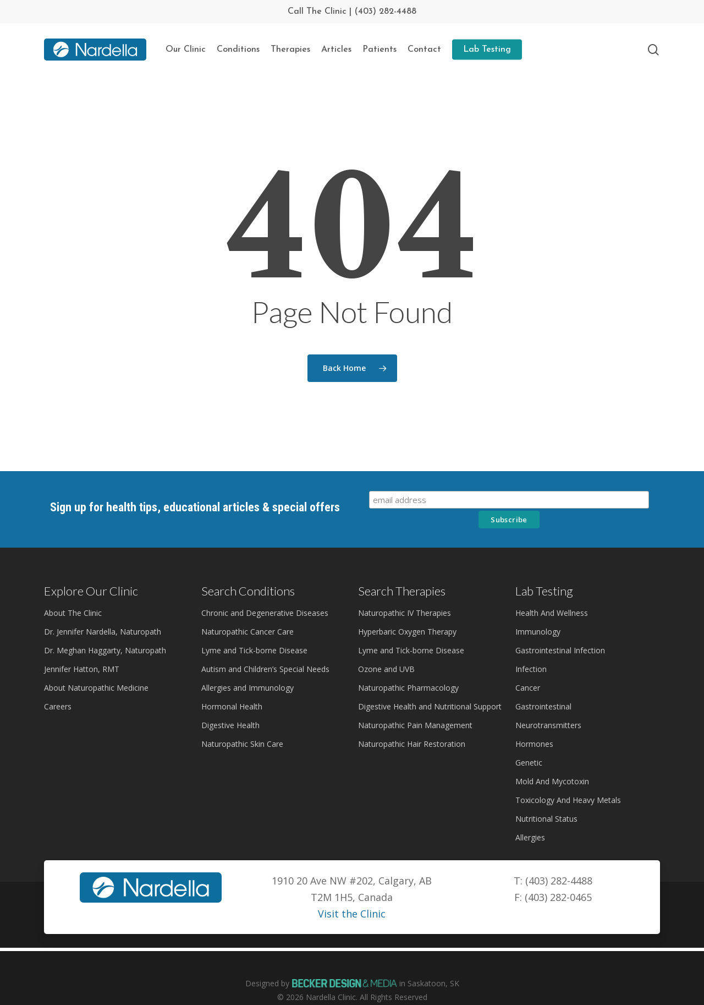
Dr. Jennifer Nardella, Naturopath (102, 612)
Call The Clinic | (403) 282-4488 (352, 11)
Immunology (537, 612)
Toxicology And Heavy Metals (568, 780)
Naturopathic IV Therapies (404, 593)
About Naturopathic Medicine (96, 668)
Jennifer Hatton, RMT (81, 649)
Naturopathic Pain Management (415, 705)
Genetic (528, 743)
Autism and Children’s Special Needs (265, 649)
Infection (531, 649)
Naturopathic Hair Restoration (411, 724)
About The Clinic (73, 593)
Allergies (530, 817)
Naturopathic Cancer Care (247, 612)
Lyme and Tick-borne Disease (254, 630)
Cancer (527, 668)
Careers (58, 686)
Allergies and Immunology (247, 668)
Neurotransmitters (548, 705)
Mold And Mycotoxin (552, 761)
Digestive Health (230, 705)
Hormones (534, 724)
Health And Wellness (551, 593)
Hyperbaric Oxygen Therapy (407, 612)
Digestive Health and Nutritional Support (430, 686)
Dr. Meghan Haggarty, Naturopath (105, 630)
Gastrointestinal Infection (560, 630)
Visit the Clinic (352, 893)
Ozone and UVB (386, 649)
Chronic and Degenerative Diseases (264, 593)
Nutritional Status (546, 799)
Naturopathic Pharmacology (408, 668)
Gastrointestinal (543, 686)
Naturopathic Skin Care (242, 724)
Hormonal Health (231, 686)
